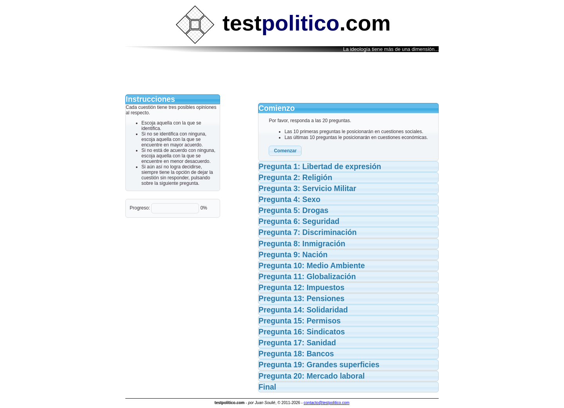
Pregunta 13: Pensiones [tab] (301, 298)
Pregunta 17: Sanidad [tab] (297, 342)
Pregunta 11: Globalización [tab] (307, 276)
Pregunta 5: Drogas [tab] (293, 210)
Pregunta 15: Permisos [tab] (299, 320)
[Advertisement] (282, 73)
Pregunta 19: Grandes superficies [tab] (319, 364)
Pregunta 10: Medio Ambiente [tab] (311, 265)
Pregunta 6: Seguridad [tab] (299, 221)
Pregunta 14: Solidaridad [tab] (303, 309)
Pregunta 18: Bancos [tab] (296, 353)
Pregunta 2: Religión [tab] (295, 177)
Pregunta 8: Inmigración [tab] (301, 243)
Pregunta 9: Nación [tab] (292, 254)
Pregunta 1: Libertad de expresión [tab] (319, 166)
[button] (285, 151)
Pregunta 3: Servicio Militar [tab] (307, 188)
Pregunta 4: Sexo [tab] (289, 199)
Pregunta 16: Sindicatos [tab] (301, 331)
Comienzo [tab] (276, 108)
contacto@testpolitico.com (326, 403)
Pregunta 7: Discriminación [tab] (307, 232)
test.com (283, 23)
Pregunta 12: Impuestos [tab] (301, 287)
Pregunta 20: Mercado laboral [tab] (311, 376)
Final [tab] (267, 387)
